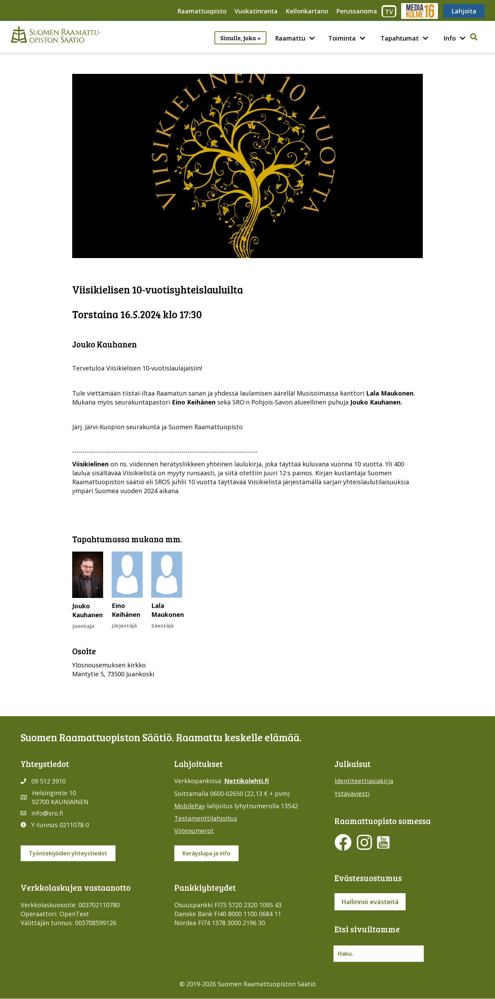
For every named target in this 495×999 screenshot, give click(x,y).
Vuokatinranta (256, 11)
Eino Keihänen (126, 610)
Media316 (419, 11)
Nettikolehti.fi (246, 781)
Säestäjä (162, 625)
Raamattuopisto (202, 11)
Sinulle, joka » (240, 38)
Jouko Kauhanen (87, 610)
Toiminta (342, 38)
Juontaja (83, 625)
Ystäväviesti (352, 793)
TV (389, 12)
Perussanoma (356, 11)
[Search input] (378, 953)
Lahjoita (463, 11)
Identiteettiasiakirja (363, 781)
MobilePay (189, 806)
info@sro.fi (47, 813)
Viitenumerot (194, 830)
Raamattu (290, 38)
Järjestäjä (124, 625)
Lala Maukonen (167, 610)
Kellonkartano (307, 11)
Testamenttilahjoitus (205, 818)
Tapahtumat (400, 38)
